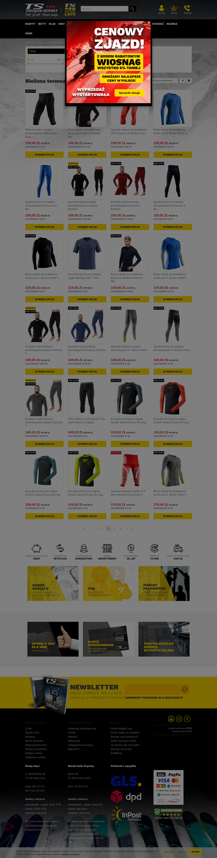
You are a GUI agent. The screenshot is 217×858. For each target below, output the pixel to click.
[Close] (149, 22)
